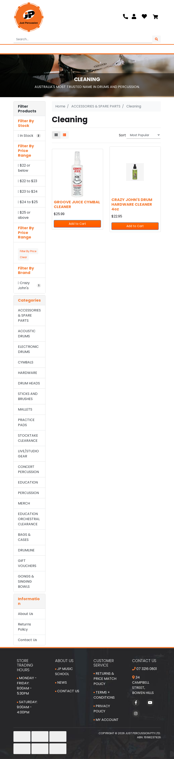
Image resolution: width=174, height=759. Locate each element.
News (61, 682)
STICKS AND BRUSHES (28, 396)
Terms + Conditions (104, 695)
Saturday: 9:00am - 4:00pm (27, 707)
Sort (122, 135)
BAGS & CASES (24, 537)
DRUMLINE (26, 550)
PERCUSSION (28, 492)
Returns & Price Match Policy (105, 678)
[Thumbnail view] (56, 135)
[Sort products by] (143, 135)
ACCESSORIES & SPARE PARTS (29, 315)
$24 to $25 (28, 201)
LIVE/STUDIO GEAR (28, 454)
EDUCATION (28, 482)
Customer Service (104, 663)
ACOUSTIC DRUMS (26, 334)
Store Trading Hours (25, 665)
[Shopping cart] (155, 17)
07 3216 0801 (144, 668)
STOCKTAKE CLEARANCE (28, 438)
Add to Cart (77, 224)
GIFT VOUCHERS (27, 563)
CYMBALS (25, 362)
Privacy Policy (102, 709)
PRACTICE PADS (26, 422)
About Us (25, 613)
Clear (23, 257)
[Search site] (156, 39)
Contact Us (27, 639)
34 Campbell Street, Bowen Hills (143, 685)
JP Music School (64, 671)
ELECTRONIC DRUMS (28, 349)
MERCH (24, 503)
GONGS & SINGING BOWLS (26, 581)
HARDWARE (27, 372)
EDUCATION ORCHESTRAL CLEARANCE (29, 519)
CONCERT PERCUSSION (28, 469)
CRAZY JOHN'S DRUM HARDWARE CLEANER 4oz (131, 204)
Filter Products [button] (27, 108)
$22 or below (24, 168)
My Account (106, 719)
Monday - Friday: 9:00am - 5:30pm (27, 686)
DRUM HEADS (29, 383)
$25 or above (24, 215)
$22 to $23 (27, 181)
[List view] (64, 135)
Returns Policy (24, 627)
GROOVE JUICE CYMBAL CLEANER (77, 204)
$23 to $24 (28, 191)
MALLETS (25, 409)
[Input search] (82, 39)
